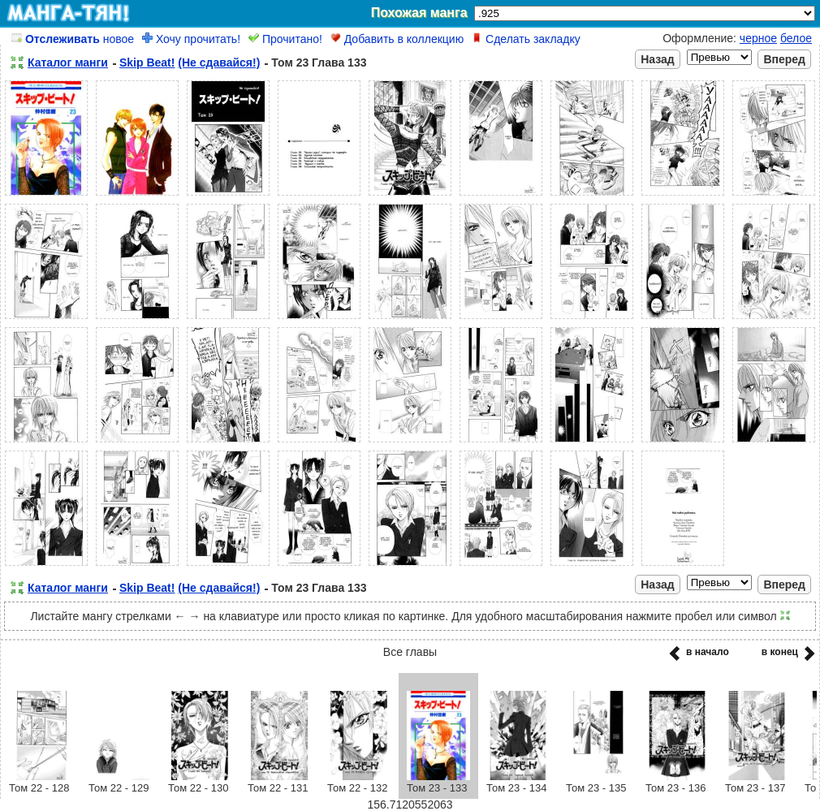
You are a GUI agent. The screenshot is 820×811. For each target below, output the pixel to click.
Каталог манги (68, 62)
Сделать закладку (526, 38)
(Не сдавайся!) (219, 62)
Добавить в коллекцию (397, 38)
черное (758, 38)
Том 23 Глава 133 (318, 62)
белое (796, 38)
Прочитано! (285, 38)
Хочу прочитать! (191, 38)
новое (72, 38)
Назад (658, 59)
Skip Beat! (147, 62)
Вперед (784, 59)
